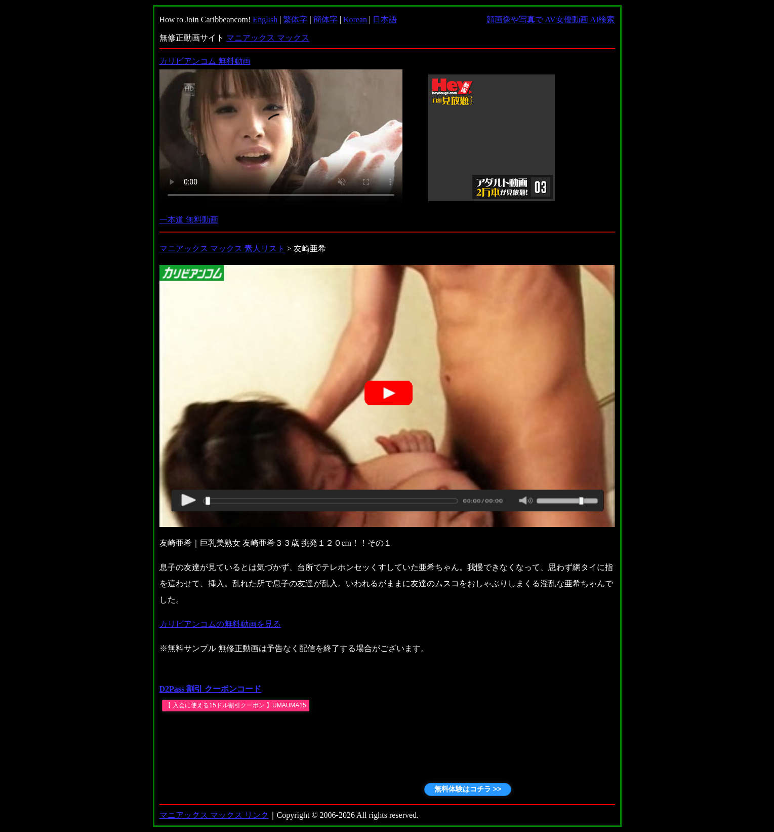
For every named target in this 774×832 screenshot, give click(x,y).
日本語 (385, 19)
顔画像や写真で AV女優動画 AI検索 (550, 19)
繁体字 (295, 19)
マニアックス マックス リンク (214, 815)
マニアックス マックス (267, 37)
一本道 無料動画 (188, 219)
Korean (355, 19)
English (265, 19)
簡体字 (325, 19)
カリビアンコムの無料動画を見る (220, 624)
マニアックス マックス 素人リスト (222, 248)
